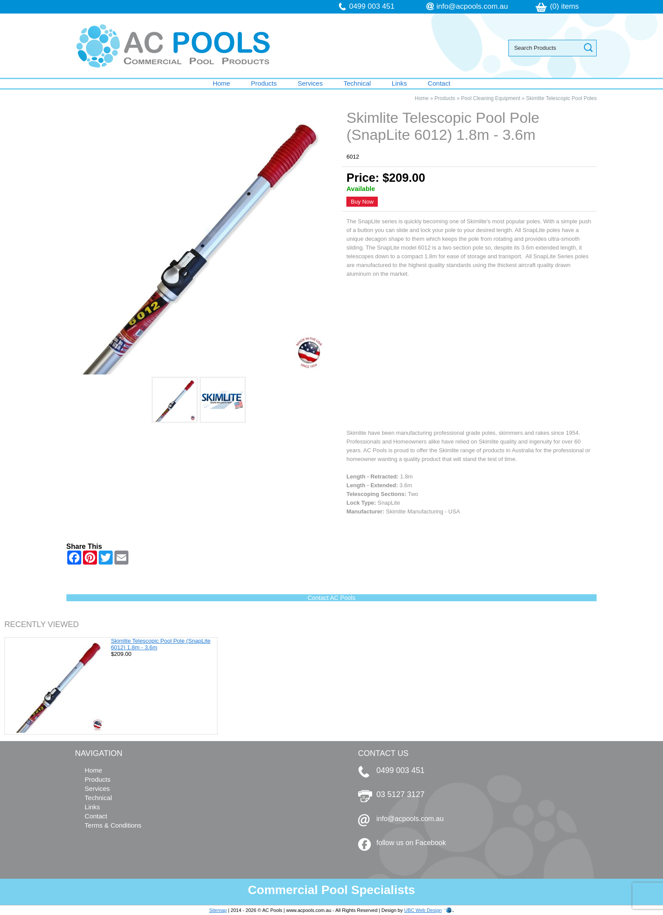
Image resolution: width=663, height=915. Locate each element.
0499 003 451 (371, 6)
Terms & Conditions (113, 825)
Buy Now (362, 201)
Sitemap (218, 910)
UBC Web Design (423, 910)
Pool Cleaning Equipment (490, 98)
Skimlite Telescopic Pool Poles (561, 98)
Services (310, 83)
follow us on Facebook (411, 842)
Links (399, 83)
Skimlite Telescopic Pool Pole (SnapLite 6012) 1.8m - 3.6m (161, 644)
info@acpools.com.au (472, 6)
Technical (357, 83)
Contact (439, 83)
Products (264, 83)
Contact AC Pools (331, 597)
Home (221, 83)
